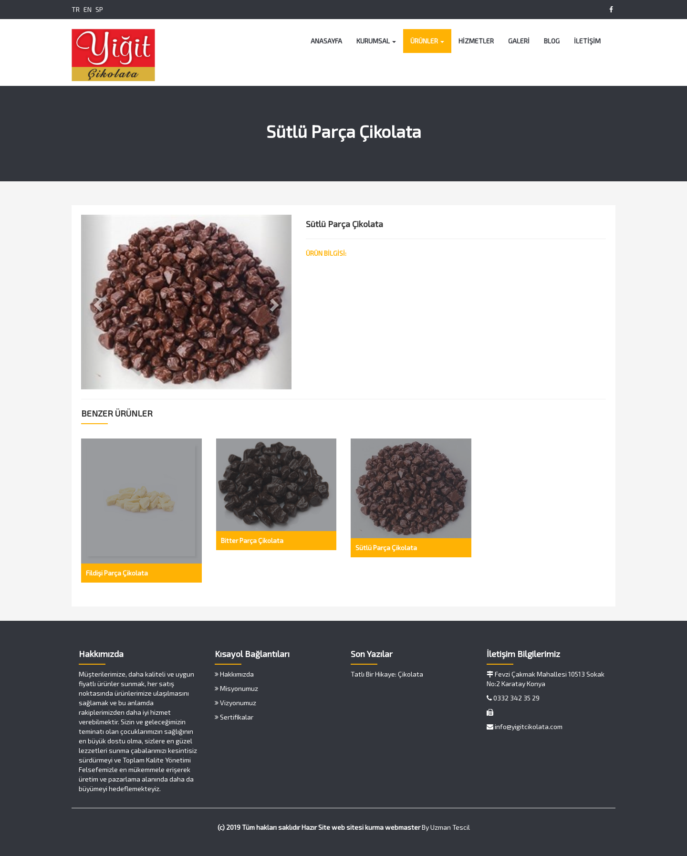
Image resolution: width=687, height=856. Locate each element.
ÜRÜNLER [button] (427, 41)
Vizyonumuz (235, 703)
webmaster (402, 827)
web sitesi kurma (358, 827)
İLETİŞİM (587, 41)
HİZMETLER (476, 41)
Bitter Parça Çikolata (252, 540)
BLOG (552, 41)
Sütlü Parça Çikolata (386, 547)
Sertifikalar (234, 717)
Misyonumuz (236, 688)
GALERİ (519, 41)
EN (87, 9)
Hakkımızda (234, 674)
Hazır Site (316, 827)
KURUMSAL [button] (376, 41)
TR (76, 9)
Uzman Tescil (450, 827)
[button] (97, 302)
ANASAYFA (326, 41)
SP (99, 9)
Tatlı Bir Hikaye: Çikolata (387, 674)
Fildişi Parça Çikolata (117, 573)
